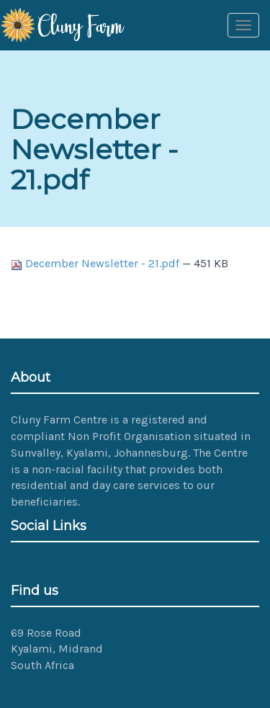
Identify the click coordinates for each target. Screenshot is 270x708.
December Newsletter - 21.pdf (96, 263)
